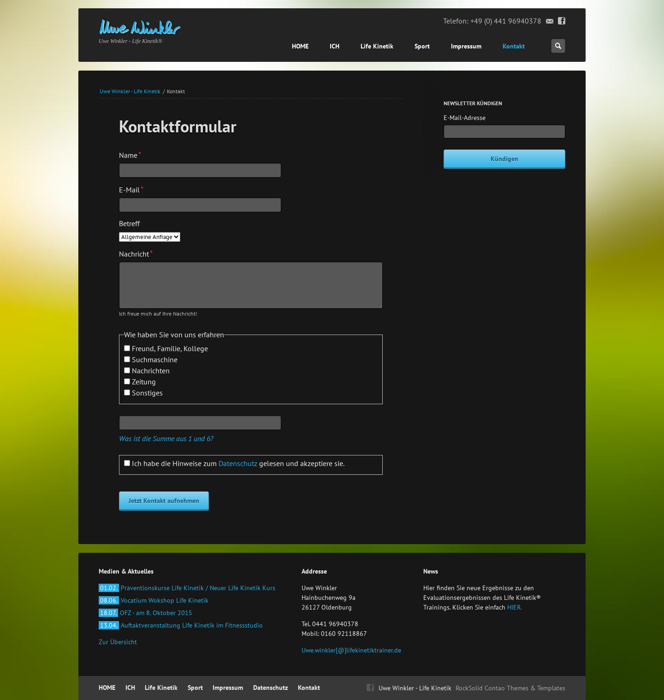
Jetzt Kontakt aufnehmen (164, 501)
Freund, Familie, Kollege (170, 348)
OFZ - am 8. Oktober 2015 (145, 613)
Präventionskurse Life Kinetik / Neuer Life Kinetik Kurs (187, 588)
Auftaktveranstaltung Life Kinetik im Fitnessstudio (181, 625)
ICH (334, 46)
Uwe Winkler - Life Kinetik (130, 91)
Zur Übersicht (118, 642)
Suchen (558, 46)
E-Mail (135, 189)
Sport (422, 46)
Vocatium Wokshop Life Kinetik (153, 600)
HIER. (514, 607)
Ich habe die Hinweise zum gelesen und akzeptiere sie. (238, 463)
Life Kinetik (377, 46)
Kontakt (514, 46)
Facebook (562, 21)
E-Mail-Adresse (465, 118)
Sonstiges (147, 392)
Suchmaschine (155, 359)
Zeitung (144, 381)
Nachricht (136, 253)
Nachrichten (151, 370)
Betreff (129, 223)
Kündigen (504, 159)
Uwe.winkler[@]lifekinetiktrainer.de (351, 650)
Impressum (466, 46)
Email (550, 21)
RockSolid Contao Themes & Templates (510, 688)
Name (135, 154)
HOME (300, 46)
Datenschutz (238, 463)
